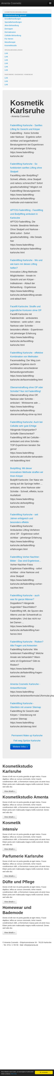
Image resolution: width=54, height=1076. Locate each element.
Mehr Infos (14, 1074)
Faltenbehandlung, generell (15, 15)
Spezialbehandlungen (13, 22)
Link (6, 53)
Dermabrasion (10, 32)
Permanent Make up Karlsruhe (27, 735)
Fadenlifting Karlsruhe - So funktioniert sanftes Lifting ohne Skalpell (26, 168)
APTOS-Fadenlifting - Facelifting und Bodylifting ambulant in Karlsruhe (26, 214)
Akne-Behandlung (12, 25)
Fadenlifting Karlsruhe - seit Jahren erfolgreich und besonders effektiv (24, 518)
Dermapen (9, 29)
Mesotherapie (10, 42)
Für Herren (9, 39)
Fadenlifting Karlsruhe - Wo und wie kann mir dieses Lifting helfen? (26, 264)
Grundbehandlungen (13, 19)
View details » (9, 791)
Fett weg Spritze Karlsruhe (27, 740)
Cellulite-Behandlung (13, 35)
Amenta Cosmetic (11, 3)
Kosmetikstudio (11, 45)
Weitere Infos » (20, 746)
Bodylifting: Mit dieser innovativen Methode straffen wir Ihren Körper (26, 472)
